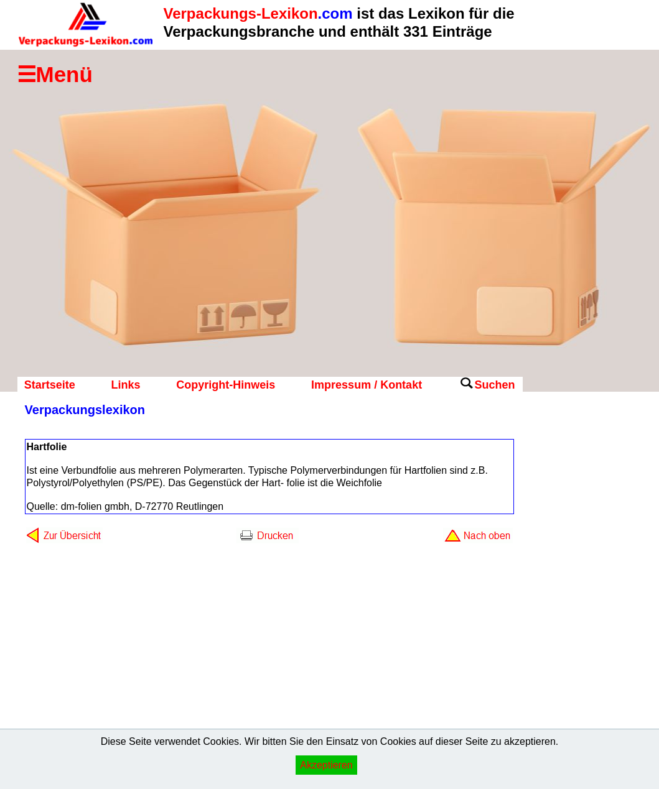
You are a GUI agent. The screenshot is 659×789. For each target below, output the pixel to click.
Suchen (494, 385)
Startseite (49, 385)
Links (125, 385)
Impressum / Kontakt (366, 385)
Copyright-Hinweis (225, 385)
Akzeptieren (326, 765)
